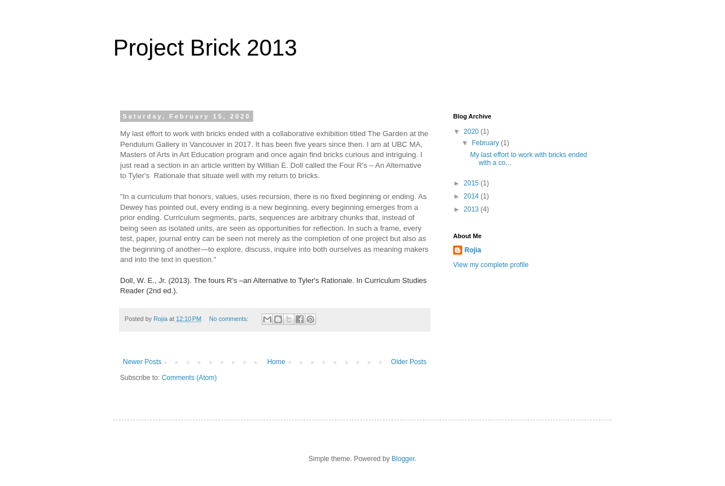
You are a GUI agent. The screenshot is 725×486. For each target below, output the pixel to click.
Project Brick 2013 (205, 47)
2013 (472, 209)
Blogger (403, 459)
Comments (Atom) (188, 378)
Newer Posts (142, 362)
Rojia (472, 250)
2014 (472, 196)
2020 (472, 132)
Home (276, 362)
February (486, 143)
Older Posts (409, 362)
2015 (472, 183)
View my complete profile (490, 265)
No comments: (229, 318)
